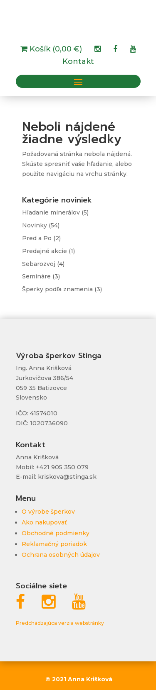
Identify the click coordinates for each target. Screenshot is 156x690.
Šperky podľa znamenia (57, 289)
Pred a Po (37, 238)
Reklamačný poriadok (54, 544)
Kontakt (78, 62)
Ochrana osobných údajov (61, 554)
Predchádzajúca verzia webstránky (60, 623)
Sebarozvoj (38, 264)
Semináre (36, 276)
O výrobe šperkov (48, 511)
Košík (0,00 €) (54, 50)
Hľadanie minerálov (51, 212)
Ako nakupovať (44, 522)
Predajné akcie (44, 251)
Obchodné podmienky (55, 533)
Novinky (34, 225)
